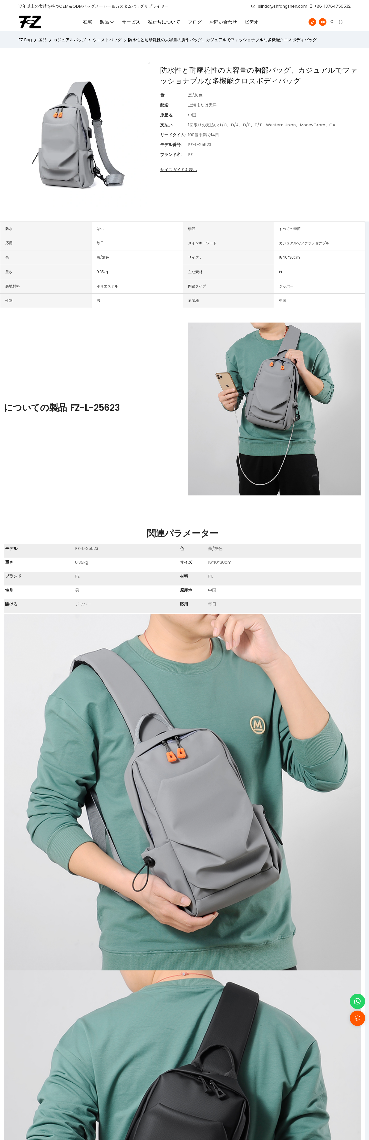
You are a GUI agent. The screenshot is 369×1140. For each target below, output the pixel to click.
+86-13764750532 (330, 6)
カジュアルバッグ (69, 40)
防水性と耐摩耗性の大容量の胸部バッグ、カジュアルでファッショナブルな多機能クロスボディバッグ (222, 40)
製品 (42, 40)
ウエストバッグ (107, 40)
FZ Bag (25, 40)
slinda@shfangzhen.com (279, 6)
